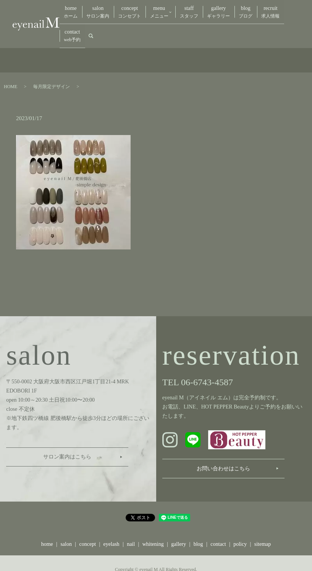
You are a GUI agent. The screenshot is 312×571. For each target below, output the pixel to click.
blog (228, 9)
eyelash (111, 523)
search (289, 9)
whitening (153, 523)
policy (240, 523)
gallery (204, 9)
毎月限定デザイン (51, 65)
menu (147, 9)
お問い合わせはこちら (223, 447)
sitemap (262, 523)
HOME (10, 65)
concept (121, 9)
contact (272, 9)
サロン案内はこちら (67, 435)
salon (92, 9)
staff (179, 9)
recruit (250, 9)
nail (131, 523)
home (69, 9)
